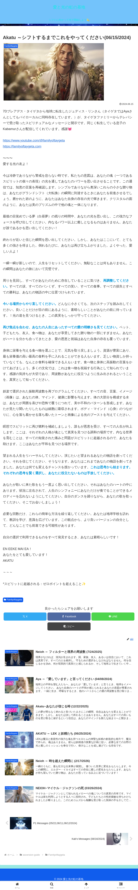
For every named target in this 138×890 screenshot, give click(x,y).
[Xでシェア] (25, 616)
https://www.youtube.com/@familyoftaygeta (34, 140)
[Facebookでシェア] (68, 616)
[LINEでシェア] (112, 616)
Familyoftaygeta (13, 599)
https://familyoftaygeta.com (22, 146)
